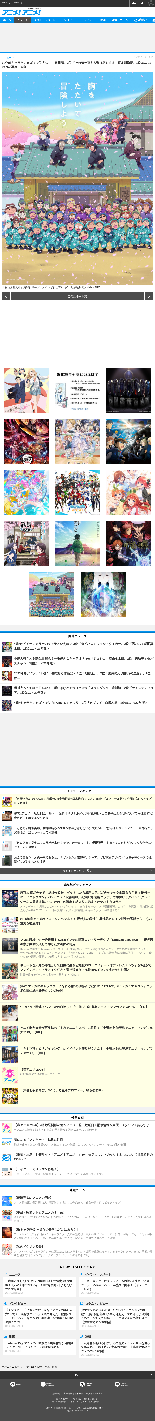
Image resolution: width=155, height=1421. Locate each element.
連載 (88, 1336)
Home (18, 1384)
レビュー (89, 20)
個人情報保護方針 (94, 1393)
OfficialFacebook (50, 1384)
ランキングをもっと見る (77, 870)
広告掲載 (68, 1393)
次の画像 (149, 296)
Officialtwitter (89, 1384)
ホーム (7, 20)
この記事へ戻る (78, 296)
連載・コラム (120, 20)
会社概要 (79, 1393)
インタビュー (69, 20)
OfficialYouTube (124, 1384)
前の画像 (6, 296)
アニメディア (140, 20)
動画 (103, 20)
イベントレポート (44, 20)
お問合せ (56, 1393)
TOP (77, 1374)
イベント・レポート (98, 1274)
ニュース (22, 20)
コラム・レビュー (96, 1303)
